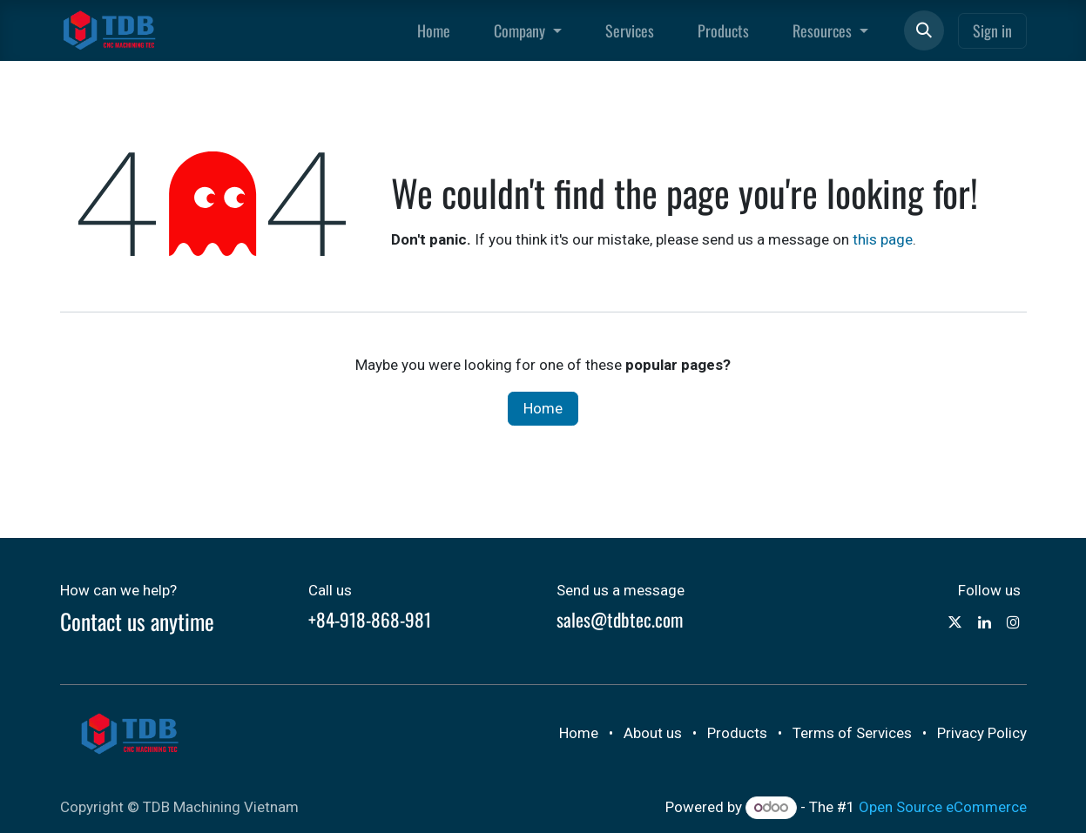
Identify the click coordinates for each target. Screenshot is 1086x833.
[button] (924, 30)
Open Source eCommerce (943, 807)
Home (543, 408)
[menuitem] (433, 30)
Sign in (992, 30)
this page (883, 239)
